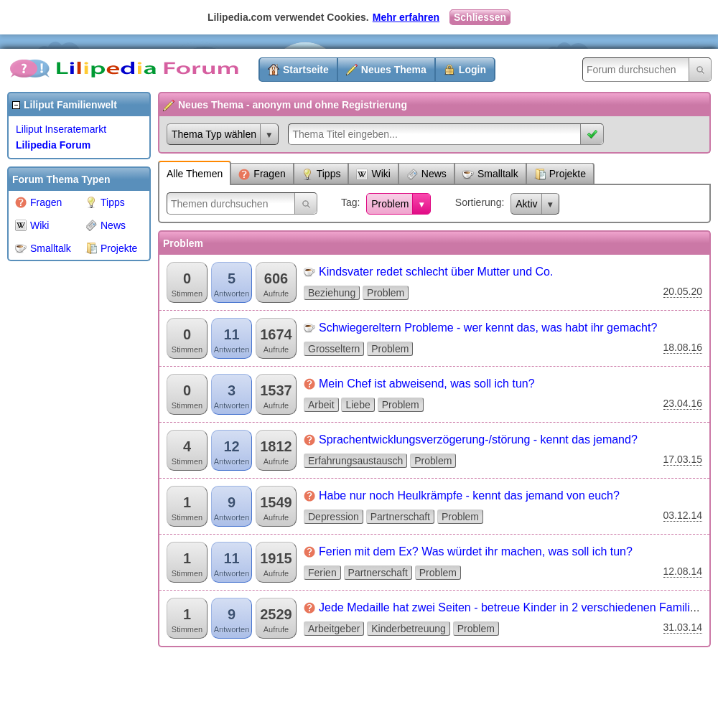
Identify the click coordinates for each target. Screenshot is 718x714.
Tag (349, 202)
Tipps (105, 202)
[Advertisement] (64, 483)
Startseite (306, 69)
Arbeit (321, 404)
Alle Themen (195, 173)
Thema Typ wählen (214, 134)
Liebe (357, 404)
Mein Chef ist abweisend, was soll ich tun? (427, 383)
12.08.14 (683, 571)
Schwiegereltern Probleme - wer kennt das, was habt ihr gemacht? (488, 327)
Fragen (38, 202)
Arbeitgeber (334, 628)
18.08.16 (683, 347)
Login (472, 69)
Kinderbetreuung (408, 628)
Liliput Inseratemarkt (61, 129)
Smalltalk (43, 248)
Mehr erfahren (406, 17)
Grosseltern (334, 348)
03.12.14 (683, 515)
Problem (390, 204)
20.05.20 (683, 291)
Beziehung (331, 293)
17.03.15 (683, 459)
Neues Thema (393, 69)
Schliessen (480, 17)
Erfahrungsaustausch (355, 460)
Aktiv (526, 204)
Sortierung (478, 202)
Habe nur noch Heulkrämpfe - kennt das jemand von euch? (469, 495)
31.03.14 (683, 627)
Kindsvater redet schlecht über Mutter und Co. (436, 272)
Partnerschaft (400, 516)
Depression (333, 516)
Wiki (32, 225)
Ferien (322, 572)
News (105, 225)
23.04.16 (683, 403)
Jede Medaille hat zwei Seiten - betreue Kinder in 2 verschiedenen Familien (511, 607)
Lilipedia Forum (53, 145)
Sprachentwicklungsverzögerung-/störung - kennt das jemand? (478, 439)
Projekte (111, 248)
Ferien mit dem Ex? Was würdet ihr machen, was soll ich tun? (476, 551)
